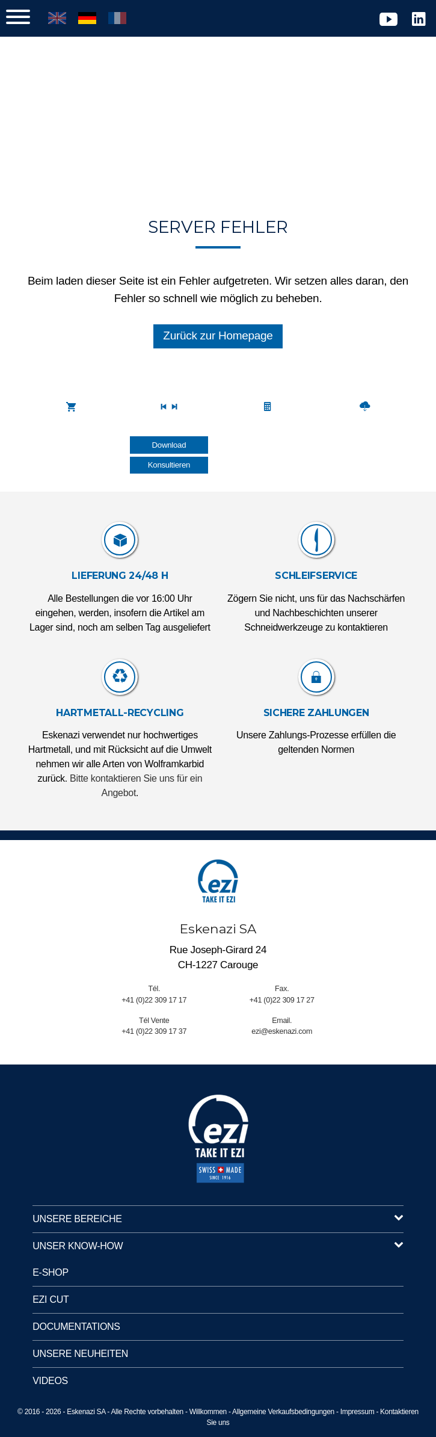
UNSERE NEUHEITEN (80, 1354)
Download (169, 445)
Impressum (357, 1412)
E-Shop (50, 1272)
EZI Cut (50, 1299)
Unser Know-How (218, 1246)
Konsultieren (169, 464)
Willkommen (208, 1412)
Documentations (76, 1326)
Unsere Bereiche (218, 1219)
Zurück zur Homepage (217, 335)
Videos (50, 1381)
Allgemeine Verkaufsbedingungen (283, 1412)
